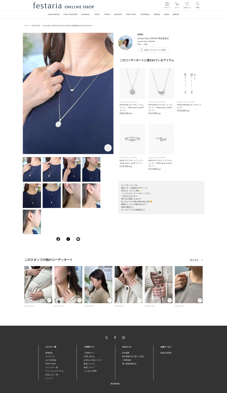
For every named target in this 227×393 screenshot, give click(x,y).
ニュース (49, 378)
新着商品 (49, 353)
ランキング (49, 356)
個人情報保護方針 (129, 364)
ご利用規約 (126, 360)
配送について (89, 364)
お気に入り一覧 (51, 374)
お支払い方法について (93, 360)
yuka (140, 34)
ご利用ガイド (89, 353)
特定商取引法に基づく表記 (133, 356)
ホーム (26, 25)
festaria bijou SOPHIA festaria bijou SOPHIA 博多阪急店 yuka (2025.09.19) (67, 25)
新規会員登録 (165, 353)
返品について (89, 367)
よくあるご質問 (90, 371)
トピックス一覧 (51, 367)
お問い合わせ (89, 356)
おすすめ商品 (50, 360)
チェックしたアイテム (54, 371)
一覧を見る (193, 260)
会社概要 (125, 353)
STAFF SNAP (35, 25)
